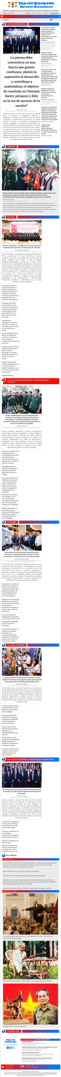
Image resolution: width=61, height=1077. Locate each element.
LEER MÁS (6, 19)
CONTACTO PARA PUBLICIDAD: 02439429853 (32, 1066)
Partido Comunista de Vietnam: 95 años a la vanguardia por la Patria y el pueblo (27, 888)
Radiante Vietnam (7, 375)
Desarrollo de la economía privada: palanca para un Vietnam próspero (24, 875)
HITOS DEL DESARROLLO (11, 1045)
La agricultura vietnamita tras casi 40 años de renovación (10, 623)
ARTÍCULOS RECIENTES (16, 24)
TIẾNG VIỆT (45, 13)
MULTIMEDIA (11, 855)
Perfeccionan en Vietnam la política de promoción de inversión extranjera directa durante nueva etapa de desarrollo (21, 791)
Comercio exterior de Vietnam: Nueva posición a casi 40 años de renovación (10, 617)
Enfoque (9, 146)
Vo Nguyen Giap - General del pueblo (14, 1026)
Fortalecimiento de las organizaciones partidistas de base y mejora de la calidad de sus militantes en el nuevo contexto (10, 741)
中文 (33, 13)
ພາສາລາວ (28, 13)
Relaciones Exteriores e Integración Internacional (30, 759)
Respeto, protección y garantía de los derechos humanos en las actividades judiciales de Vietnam (10, 730)
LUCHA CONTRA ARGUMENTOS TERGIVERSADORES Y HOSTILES (28, 381)
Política (11, 217)
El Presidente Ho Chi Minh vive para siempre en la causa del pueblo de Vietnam (27, 981)
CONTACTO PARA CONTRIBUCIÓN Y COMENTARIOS (9, 1067)
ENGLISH (39, 13)
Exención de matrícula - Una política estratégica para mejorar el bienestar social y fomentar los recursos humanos (10, 719)
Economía (11, 522)
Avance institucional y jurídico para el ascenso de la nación (21, 871)
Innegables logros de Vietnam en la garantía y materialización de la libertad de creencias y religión (9, 470)
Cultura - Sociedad (15, 645)
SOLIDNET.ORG (11, 1031)
